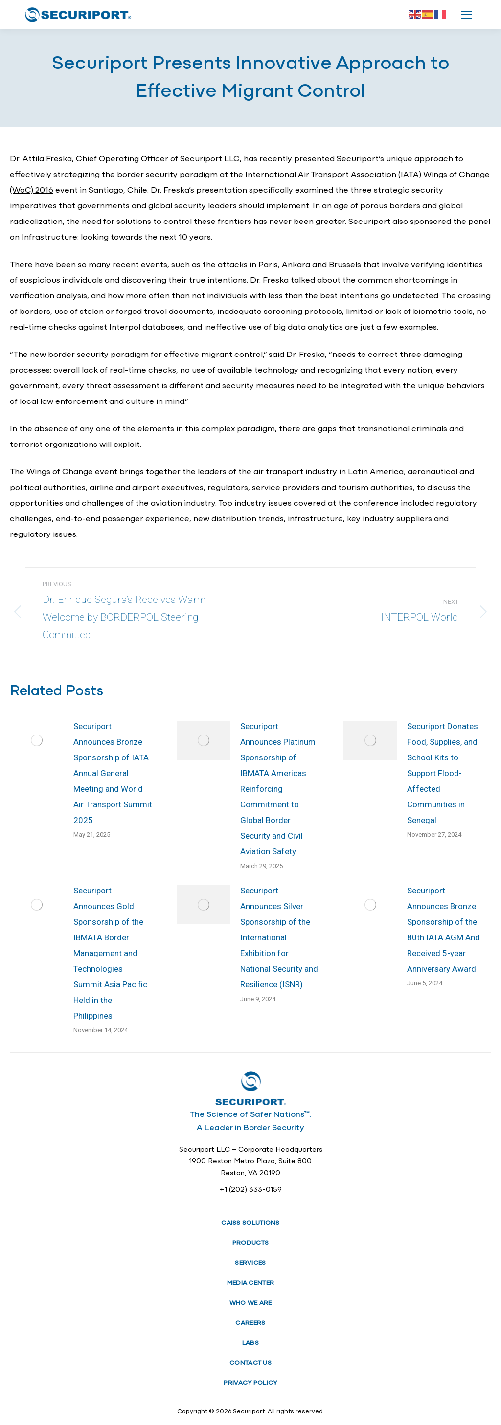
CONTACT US (250, 1363)
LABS (250, 1343)
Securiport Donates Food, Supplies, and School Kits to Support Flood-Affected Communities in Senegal (442, 773)
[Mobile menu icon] (467, 14)
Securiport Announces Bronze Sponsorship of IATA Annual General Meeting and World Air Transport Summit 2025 (112, 773)
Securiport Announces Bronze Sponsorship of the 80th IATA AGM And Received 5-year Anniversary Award (443, 930)
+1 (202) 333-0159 (251, 1190)
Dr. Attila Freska (41, 159)
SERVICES (250, 1263)
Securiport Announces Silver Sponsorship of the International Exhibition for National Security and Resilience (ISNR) (279, 937)
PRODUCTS (250, 1243)
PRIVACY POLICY (250, 1383)
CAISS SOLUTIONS (250, 1223)
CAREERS (250, 1323)
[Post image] (37, 740)
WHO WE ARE (250, 1303)
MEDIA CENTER (250, 1283)
